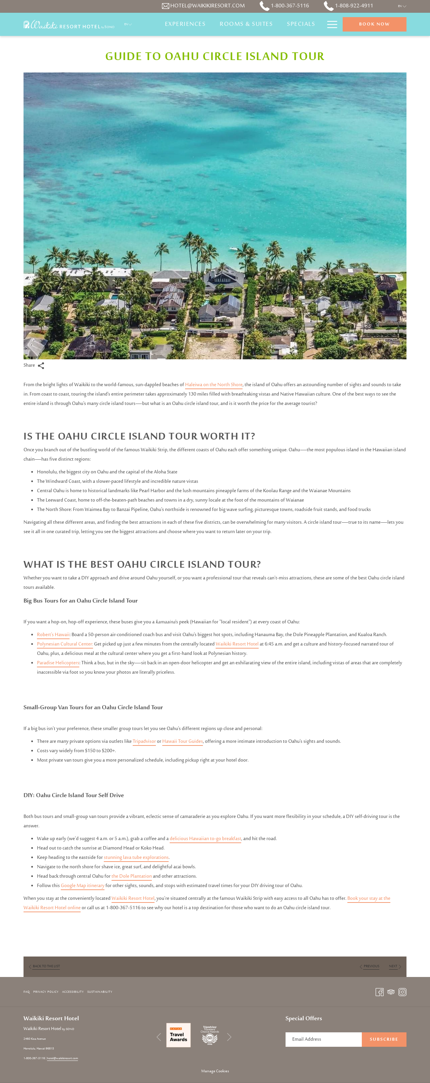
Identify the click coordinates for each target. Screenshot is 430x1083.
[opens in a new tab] (178, 1035)
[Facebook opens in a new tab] (380, 992)
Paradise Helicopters (58, 663)
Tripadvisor (144, 741)
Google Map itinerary (82, 886)
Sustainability (100, 992)
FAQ (27, 992)
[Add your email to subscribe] (324, 1039)
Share (34, 365)
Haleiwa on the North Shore (214, 385)
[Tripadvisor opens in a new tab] (391, 992)
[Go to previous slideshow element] (159, 1037)
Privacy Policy (46, 992)
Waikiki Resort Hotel (237, 644)
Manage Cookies (215, 1071)
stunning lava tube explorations (136, 858)
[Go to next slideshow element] (229, 1037)
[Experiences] (185, 24)
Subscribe (384, 1040)
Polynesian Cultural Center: (65, 644)
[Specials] (301, 24)
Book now (374, 24)
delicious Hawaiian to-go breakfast (205, 839)
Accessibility (73, 992)
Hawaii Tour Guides (182, 741)
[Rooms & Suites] (246, 24)
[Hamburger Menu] (329, 24)
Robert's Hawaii (53, 635)
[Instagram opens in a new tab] (402, 992)
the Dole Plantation (132, 876)
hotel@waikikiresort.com (62, 1058)
